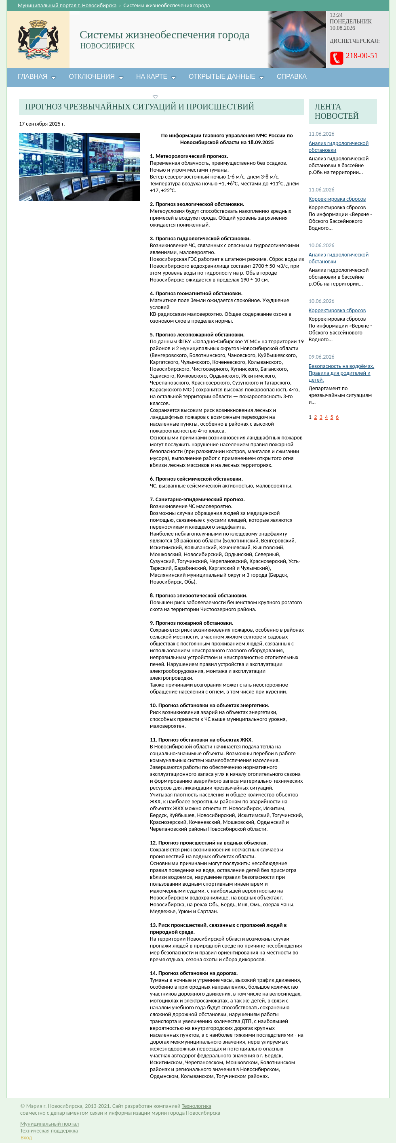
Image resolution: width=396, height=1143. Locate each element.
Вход (26, 1137)
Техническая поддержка (49, 1130)
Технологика (196, 1106)
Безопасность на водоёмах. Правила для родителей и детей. (341, 373)
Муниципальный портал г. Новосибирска (67, 5)
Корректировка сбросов (337, 198)
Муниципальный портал (49, 1123)
